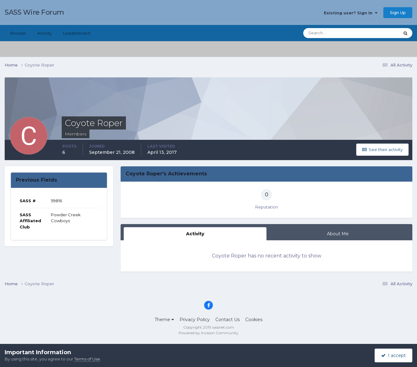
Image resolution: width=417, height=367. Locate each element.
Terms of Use (87, 358)
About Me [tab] (338, 234)
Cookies (253, 319)
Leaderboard (76, 33)
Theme (164, 319)
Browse (18, 33)
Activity (44, 33)
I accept (393, 355)
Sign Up (398, 12)
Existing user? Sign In (350, 12)
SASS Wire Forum (34, 12)
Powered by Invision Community (208, 332)
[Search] (331, 33)
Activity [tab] (195, 234)
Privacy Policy (195, 319)
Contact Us (227, 319)
